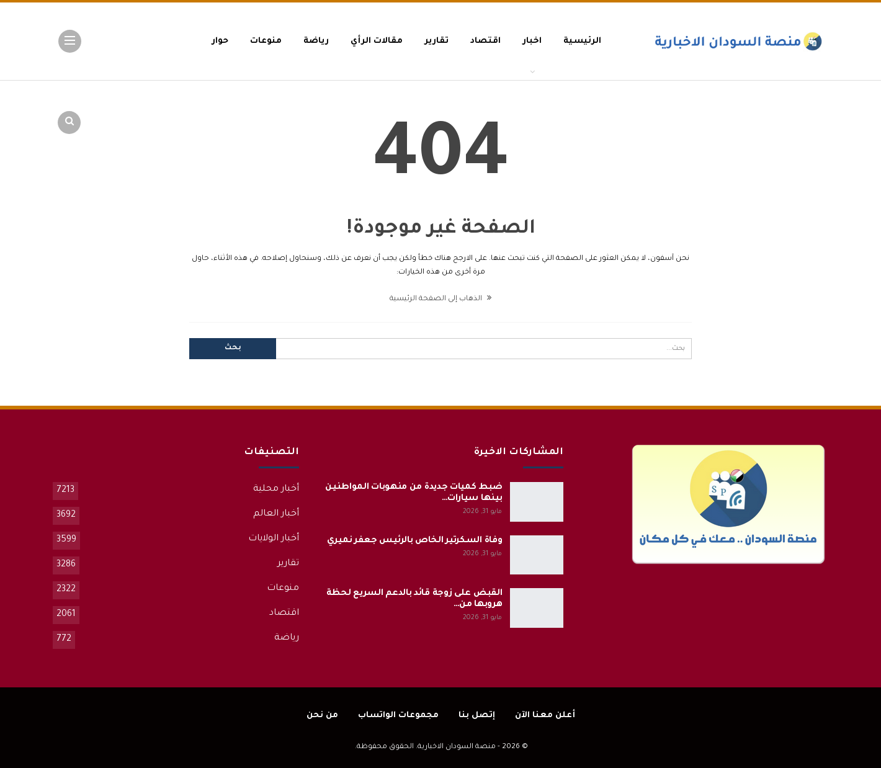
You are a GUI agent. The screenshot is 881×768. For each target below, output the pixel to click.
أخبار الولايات (273, 539)
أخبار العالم (276, 514)
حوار (220, 41)
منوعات (266, 41)
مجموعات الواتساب (398, 715)
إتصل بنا (476, 715)
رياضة (316, 41)
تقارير (436, 41)
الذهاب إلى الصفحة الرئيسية (440, 299)
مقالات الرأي (377, 41)
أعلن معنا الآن (545, 715)
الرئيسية (582, 41)
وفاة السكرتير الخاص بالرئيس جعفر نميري (415, 541)
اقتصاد (485, 41)
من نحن (322, 715)
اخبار (532, 41)
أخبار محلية (276, 489)
